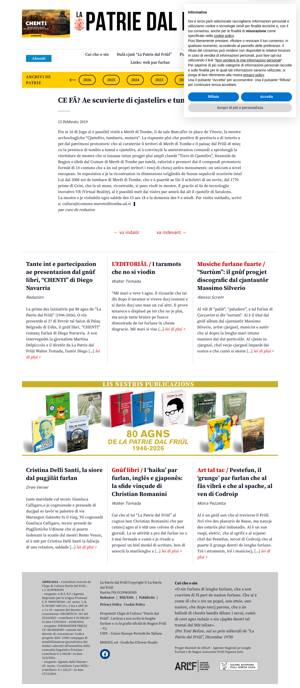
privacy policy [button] (253, 642)
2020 (231, 79)
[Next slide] (270, 80)
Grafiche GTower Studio (139, 642)
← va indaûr (127, 232)
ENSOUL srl (109, 642)
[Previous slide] (73, 80)
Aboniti (39, 58)
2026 (87, 79)
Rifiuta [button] (213, 664)
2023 (159, 79)
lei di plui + (175, 329)
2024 (135, 79)
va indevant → (171, 232)
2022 (183, 79)
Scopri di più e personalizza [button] (240, 674)
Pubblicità (147, 597)
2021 (207, 79)
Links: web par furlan (150, 62)
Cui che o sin (97, 54)
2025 (111, 79)
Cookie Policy (134, 604)
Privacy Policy (111, 604)
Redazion (107, 597)
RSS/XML (127, 597)
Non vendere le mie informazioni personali (248, 627)
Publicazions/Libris (197, 54)
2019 (255, 79)
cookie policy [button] (224, 603)
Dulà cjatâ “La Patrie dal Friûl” (144, 54)
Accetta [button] (266, 664)
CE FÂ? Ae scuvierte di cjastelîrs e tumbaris (131, 100)
